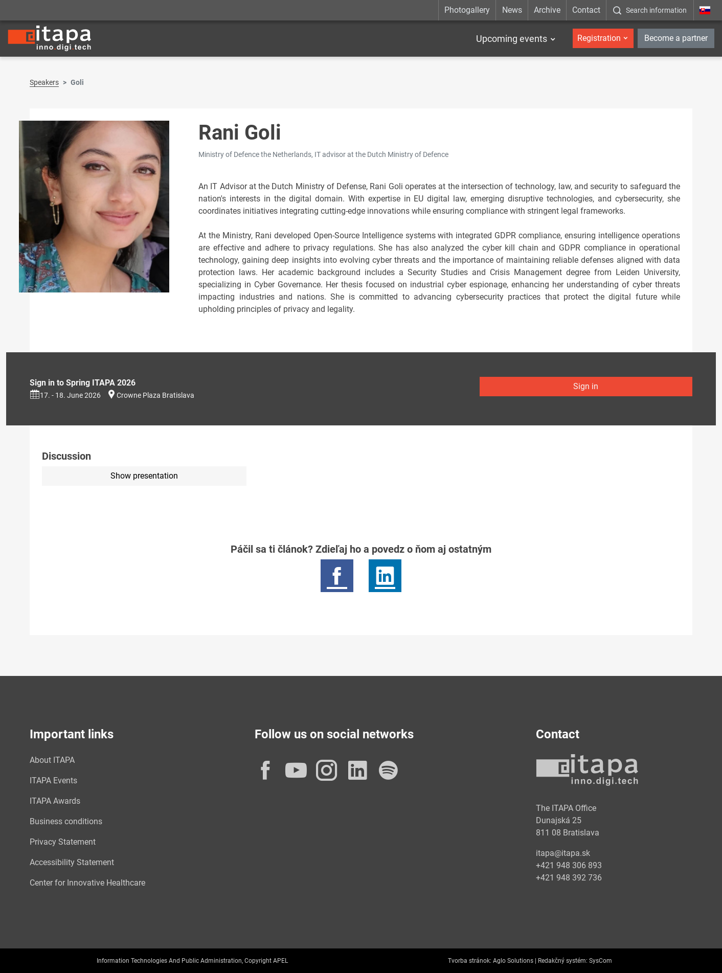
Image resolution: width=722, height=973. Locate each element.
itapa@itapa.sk (563, 853)
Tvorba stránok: (469, 960)
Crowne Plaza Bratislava (155, 395)
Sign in (585, 386)
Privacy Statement (63, 842)
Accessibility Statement (72, 862)
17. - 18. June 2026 (65, 395)
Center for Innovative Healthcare (87, 883)
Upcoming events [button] (511, 38)
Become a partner (676, 38)
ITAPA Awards (55, 801)
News (512, 10)
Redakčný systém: (563, 960)
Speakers (44, 82)
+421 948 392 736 (569, 878)
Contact (586, 10)
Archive (547, 10)
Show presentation (144, 476)
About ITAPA (52, 760)
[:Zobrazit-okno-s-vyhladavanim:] (649, 10)
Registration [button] (599, 38)
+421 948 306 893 (569, 865)
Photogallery (467, 10)
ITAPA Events (53, 780)
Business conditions (66, 821)
